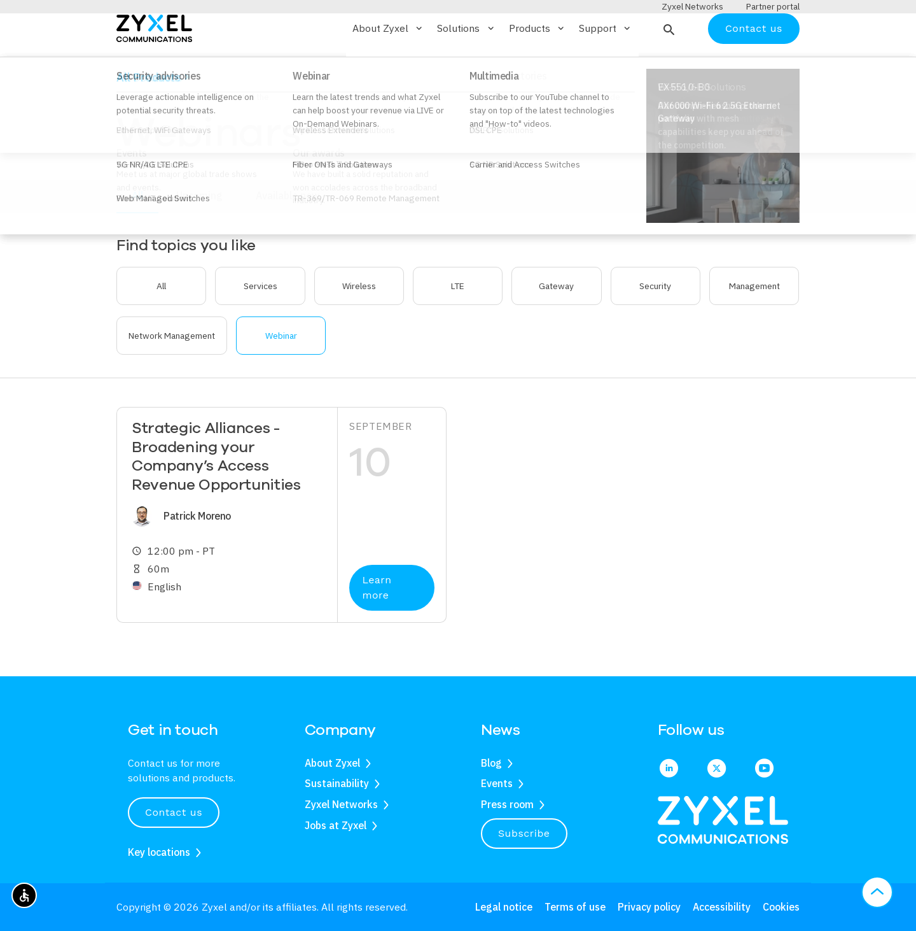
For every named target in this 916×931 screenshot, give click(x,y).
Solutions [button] (466, 65)
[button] (668, 65)
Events (497, 784)
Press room (507, 804)
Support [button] (605, 65)
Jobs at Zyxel (335, 825)
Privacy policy (649, 906)
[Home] (154, 64)
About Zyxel (332, 763)
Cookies (781, 906)
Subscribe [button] (524, 833)
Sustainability (337, 784)
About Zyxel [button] (388, 65)
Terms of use (575, 906)
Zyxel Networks (341, 804)
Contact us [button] (173, 812)
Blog (491, 763)
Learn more (376, 625)
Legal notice (503, 906)
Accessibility (722, 906)
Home (127, 110)
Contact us (753, 65)
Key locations (159, 852)
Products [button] (537, 65)
